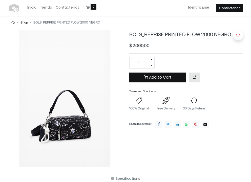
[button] (194, 77)
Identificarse (198, 7)
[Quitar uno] (151, 65)
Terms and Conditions (142, 92)
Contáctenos (229, 8)
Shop (24, 23)
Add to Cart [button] (158, 77)
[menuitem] (32, 7)
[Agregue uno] (151, 60)
